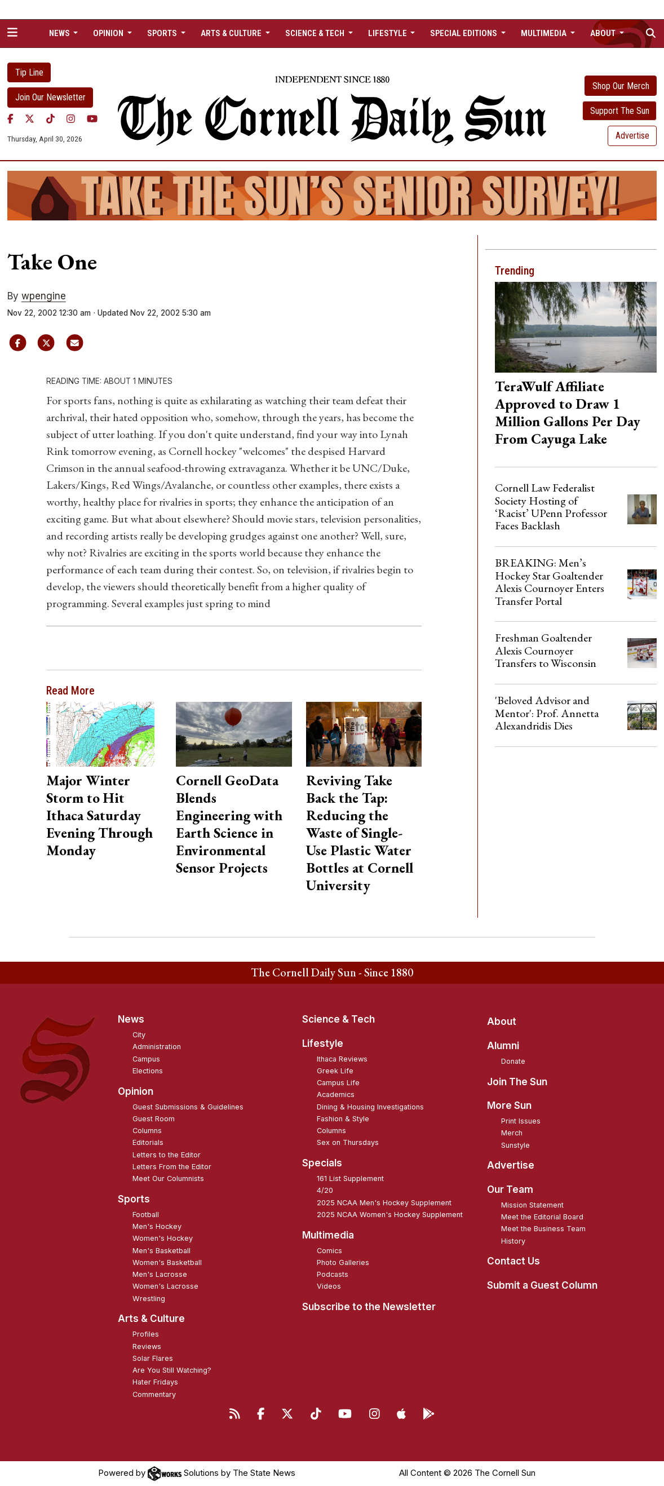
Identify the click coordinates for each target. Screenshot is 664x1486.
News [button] (60, 33)
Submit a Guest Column (542, 1285)
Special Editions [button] (464, 33)
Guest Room (153, 1118)
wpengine (43, 296)
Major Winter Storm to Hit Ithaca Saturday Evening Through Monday (99, 815)
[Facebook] (10, 119)
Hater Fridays (155, 1382)
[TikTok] (50, 119)
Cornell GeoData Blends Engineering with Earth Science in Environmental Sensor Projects (229, 824)
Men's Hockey (157, 1226)
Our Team (510, 1189)
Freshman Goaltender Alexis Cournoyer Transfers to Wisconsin (545, 650)
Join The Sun (517, 1081)
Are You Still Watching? (171, 1370)
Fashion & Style (343, 1118)
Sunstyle (515, 1145)
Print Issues (521, 1121)
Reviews (146, 1346)
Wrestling (148, 1298)
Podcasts (332, 1274)
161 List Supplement (350, 1178)
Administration (156, 1046)
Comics (329, 1250)
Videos (329, 1286)
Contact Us (513, 1261)
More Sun (509, 1105)
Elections (147, 1071)
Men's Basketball (161, 1250)
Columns (147, 1130)
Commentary (154, 1394)
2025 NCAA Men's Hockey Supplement (384, 1202)
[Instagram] (71, 119)
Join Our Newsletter (50, 97)
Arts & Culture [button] (232, 33)
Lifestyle (322, 1043)
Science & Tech (338, 1019)
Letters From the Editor (171, 1166)
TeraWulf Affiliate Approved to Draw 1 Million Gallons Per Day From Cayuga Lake (567, 412)
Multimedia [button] (544, 33)
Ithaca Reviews (342, 1059)
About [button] (603, 33)
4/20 (325, 1190)
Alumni (503, 1045)
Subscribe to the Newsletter (369, 1306)
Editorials (147, 1142)
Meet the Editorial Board (542, 1217)
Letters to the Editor (166, 1155)
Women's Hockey (162, 1238)
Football (145, 1214)
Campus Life (338, 1082)
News (131, 1019)
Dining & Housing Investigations (370, 1107)
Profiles (145, 1334)
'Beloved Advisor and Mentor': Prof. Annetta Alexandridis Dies (547, 713)
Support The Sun (619, 110)
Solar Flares (152, 1358)
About (501, 1021)
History (513, 1241)
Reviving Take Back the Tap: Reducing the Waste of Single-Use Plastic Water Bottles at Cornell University (359, 832)
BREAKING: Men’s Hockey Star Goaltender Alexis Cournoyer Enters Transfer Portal (549, 581)
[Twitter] (29, 119)
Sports (134, 1199)
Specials (322, 1163)
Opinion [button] (109, 33)
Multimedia (328, 1235)
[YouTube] (92, 119)
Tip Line (29, 72)
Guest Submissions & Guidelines (188, 1107)
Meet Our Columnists (168, 1178)
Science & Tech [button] (315, 33)
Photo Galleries (343, 1262)
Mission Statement (532, 1205)
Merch (512, 1133)
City (138, 1035)
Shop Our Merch (620, 86)
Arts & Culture (151, 1318)
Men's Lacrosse (159, 1274)
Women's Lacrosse (165, 1286)
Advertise (632, 135)
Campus (146, 1059)
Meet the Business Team (543, 1228)
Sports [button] (163, 33)
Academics (336, 1094)
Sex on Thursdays (348, 1142)
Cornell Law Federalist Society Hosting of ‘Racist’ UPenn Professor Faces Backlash (551, 506)
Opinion (135, 1091)
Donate (513, 1061)
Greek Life (335, 1071)
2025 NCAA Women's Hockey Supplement (390, 1214)
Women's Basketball (167, 1262)
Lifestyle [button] (388, 33)
